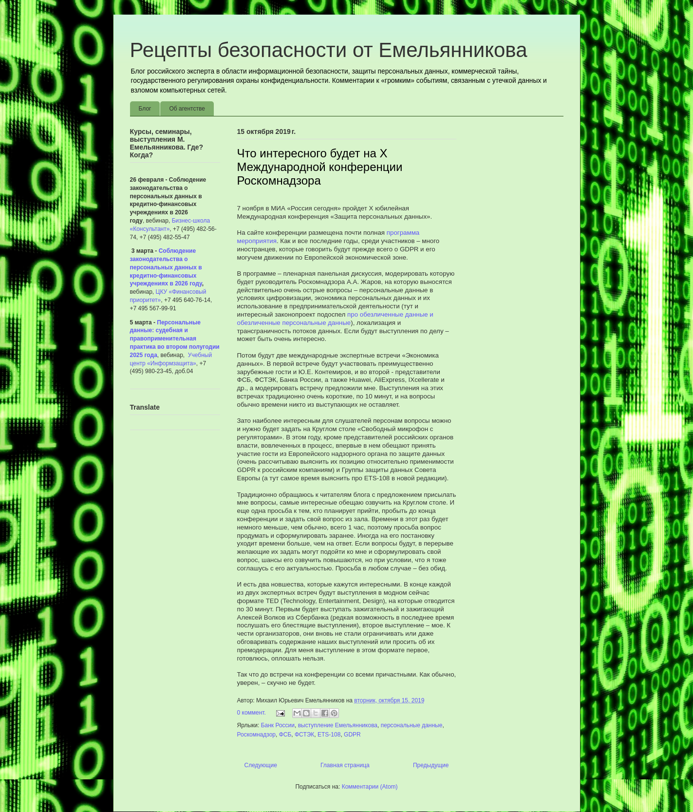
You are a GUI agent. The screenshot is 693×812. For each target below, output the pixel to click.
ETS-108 (329, 734)
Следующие (260, 765)
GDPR (352, 734)
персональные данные (412, 725)
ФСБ (285, 734)
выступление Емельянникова (337, 725)
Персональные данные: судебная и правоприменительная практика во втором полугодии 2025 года (175, 339)
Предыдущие (431, 765)
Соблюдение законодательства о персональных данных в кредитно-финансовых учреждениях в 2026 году (166, 267)
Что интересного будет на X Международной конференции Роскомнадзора (320, 167)
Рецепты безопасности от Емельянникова (328, 49)
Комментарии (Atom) (370, 786)
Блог (145, 108)
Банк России (278, 725)
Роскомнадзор (256, 734)
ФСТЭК (304, 734)
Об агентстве (187, 108)
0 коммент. (251, 712)
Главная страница (345, 765)
